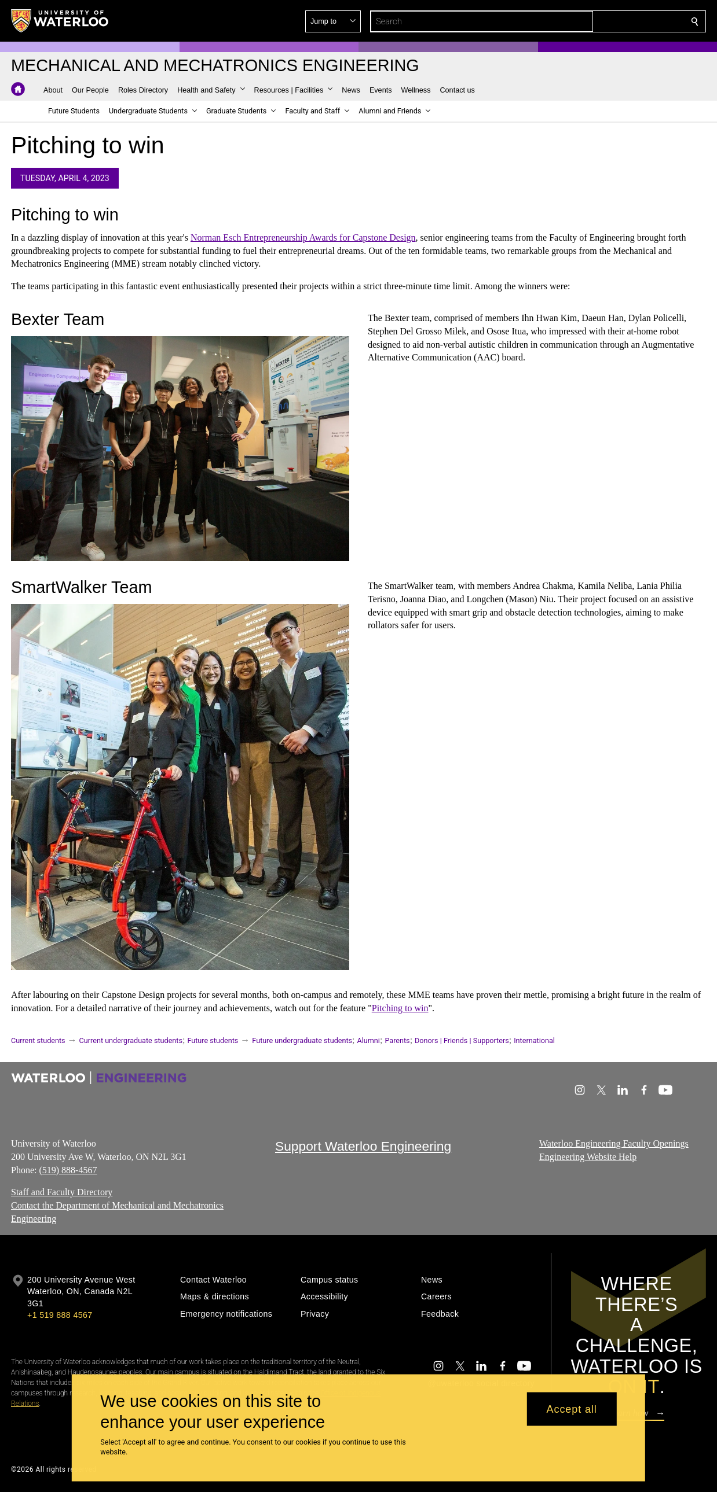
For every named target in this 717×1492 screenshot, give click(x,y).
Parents (397, 1040)
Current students (38, 1040)
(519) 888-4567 (68, 1170)
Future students (212, 1040)
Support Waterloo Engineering (363, 1146)
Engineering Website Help (587, 1157)
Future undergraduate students (302, 1040)
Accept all (572, 1408)
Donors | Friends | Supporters (462, 1040)
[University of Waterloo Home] (60, 20)
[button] (611, 21)
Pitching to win (400, 1008)
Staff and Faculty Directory (61, 1193)
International (534, 1040)
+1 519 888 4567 (59, 1315)
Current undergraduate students (130, 1040)
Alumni (368, 1040)
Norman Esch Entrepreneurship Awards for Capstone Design (303, 237)
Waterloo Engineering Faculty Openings (614, 1143)
